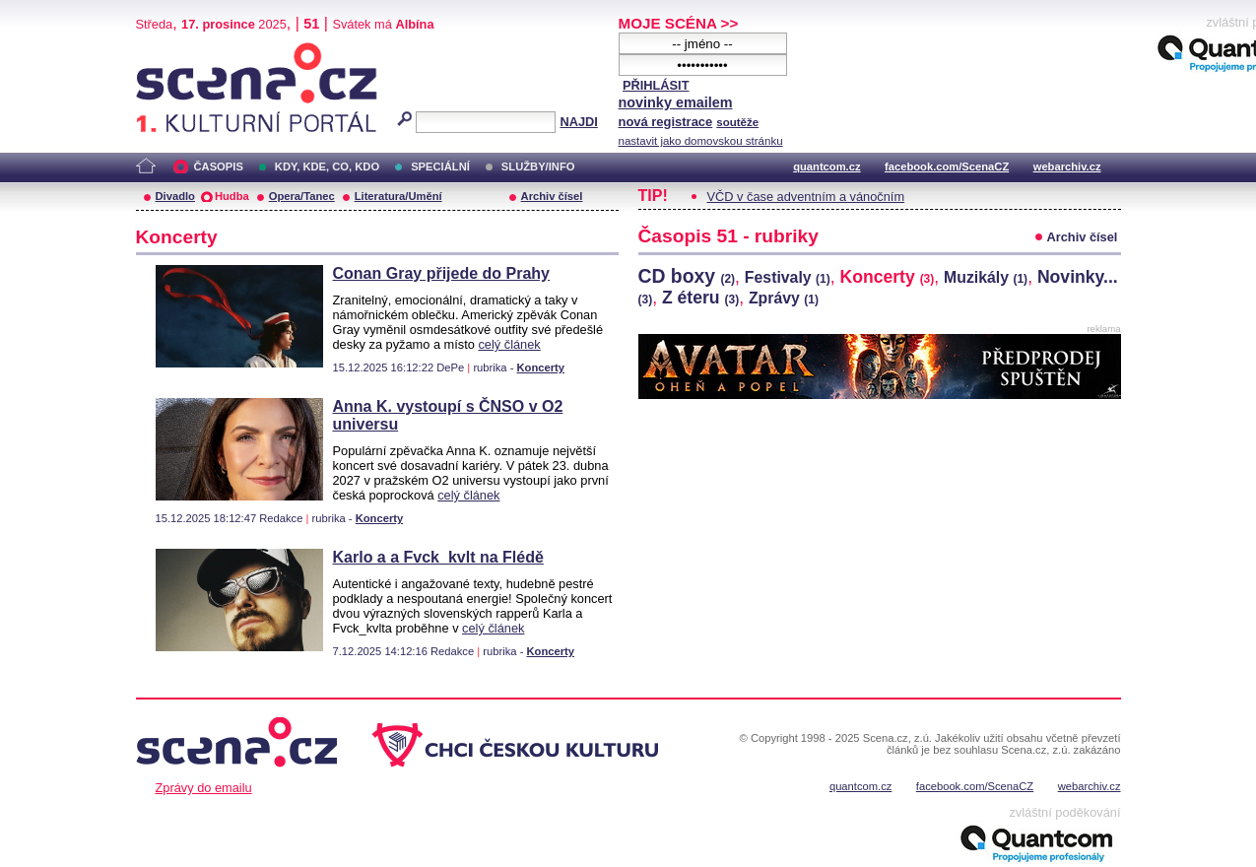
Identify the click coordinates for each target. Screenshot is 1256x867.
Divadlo (175, 196)
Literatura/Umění (398, 196)
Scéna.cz (169, 50)
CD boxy (687, 276)
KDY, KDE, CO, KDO (327, 166)
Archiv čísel (552, 196)
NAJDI (578, 121)
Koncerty (541, 367)
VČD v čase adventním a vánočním (806, 196)
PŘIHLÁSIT (656, 85)
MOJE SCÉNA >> (679, 23)
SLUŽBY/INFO (538, 166)
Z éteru (700, 297)
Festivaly (787, 277)
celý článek (509, 344)
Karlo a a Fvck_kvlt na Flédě (438, 557)
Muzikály (985, 277)
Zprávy (784, 298)
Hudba (232, 196)
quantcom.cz (826, 166)
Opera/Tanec (302, 196)
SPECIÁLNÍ (440, 166)
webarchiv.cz (1067, 166)
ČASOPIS (218, 166)
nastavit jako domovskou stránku (701, 141)
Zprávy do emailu (204, 787)
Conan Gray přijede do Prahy (442, 273)
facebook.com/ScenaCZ (947, 166)
